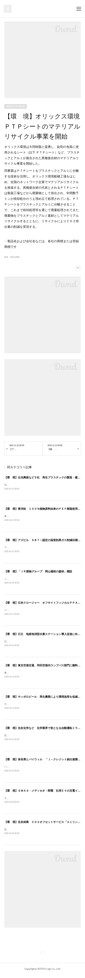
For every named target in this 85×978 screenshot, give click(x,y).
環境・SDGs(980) (12, 257)
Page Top (42, 956)
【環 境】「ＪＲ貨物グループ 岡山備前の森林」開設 (38, 572)
